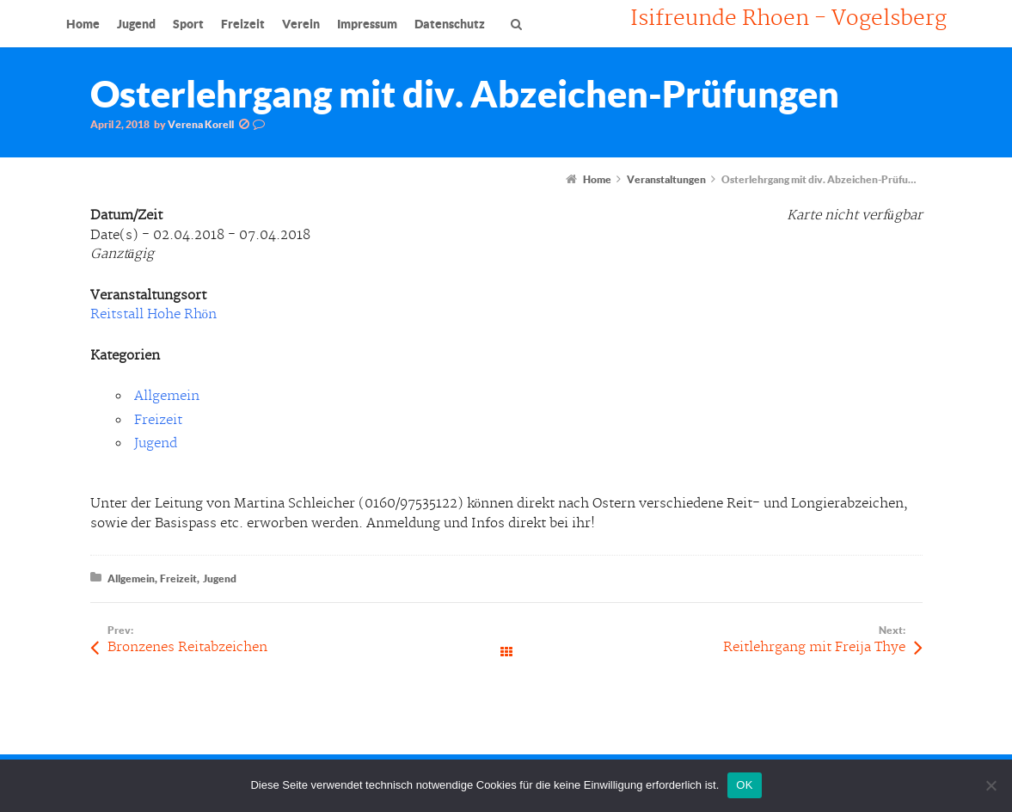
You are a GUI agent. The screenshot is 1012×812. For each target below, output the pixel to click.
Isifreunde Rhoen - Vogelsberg (788, 19)
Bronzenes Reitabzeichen (187, 647)
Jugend (155, 443)
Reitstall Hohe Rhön (154, 314)
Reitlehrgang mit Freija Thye (814, 647)
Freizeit (158, 420)
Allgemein (166, 396)
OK (744, 784)
